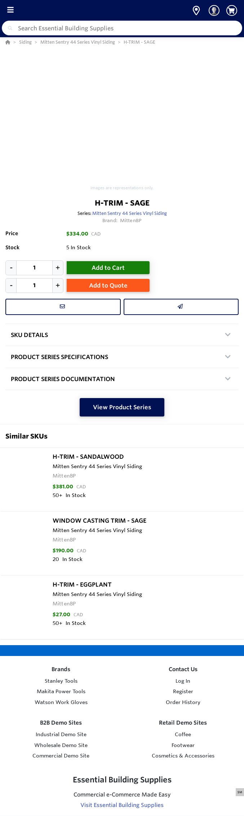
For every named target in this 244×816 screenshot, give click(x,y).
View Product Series (122, 407)
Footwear (183, 745)
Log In (183, 681)
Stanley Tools (61, 681)
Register (183, 691)
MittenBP (131, 220)
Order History (183, 702)
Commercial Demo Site (60, 755)
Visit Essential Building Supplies (122, 805)
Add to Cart (108, 267)
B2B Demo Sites (61, 722)
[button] (196, 10)
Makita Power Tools (61, 691)
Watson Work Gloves (61, 702)
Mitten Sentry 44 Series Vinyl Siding (129, 213)
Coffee (183, 734)
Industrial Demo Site (61, 734)
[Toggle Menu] (10, 10)
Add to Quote (108, 285)
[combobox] (122, 28)
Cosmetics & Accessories (183, 755)
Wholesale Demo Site (61, 745)
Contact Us (183, 669)
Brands (61, 669)
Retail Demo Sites (183, 722)
